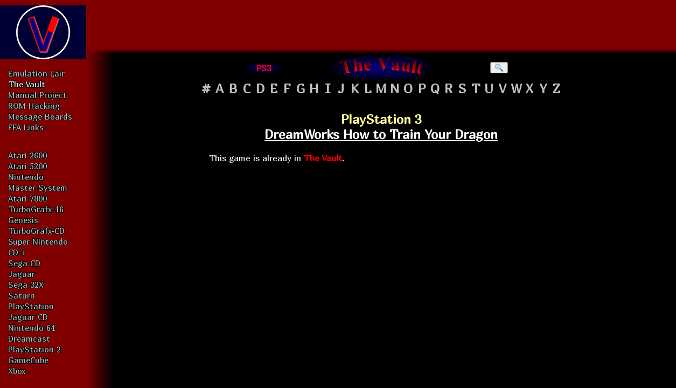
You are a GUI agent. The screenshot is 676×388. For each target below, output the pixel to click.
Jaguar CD (28, 317)
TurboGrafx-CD (36, 230)
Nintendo (26, 177)
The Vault (26, 84)
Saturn (21, 295)
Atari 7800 (27, 198)
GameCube (28, 360)
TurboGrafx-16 (36, 209)
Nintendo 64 (31, 327)
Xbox (16, 371)
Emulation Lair (36, 73)
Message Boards (40, 116)
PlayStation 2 (34, 349)
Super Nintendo (38, 241)
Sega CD (24, 263)
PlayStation (31, 306)
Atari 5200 (27, 166)
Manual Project (37, 95)
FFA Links (26, 127)
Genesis (23, 220)
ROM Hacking (34, 105)
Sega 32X (26, 284)
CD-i (16, 252)
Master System (37, 187)
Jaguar (21, 274)
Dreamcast (29, 338)
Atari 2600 (27, 155)
